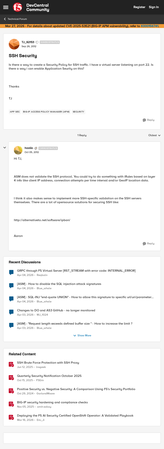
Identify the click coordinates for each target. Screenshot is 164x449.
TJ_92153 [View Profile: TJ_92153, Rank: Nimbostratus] (28, 42)
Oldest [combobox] (154, 135)
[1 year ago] (25, 367)
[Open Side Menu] (5, 7)
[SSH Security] (32, 152)
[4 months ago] (25, 275)
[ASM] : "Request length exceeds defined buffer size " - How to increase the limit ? (74, 323)
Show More (82, 335)
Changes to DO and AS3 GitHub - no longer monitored (56, 310)
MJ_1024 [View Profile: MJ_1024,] (42, 314)
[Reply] (148, 120)
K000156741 (149, 26)
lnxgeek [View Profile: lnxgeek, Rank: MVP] (41, 367)
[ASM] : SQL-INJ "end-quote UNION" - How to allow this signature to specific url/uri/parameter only (84, 297)
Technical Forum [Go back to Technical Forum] (15, 19)
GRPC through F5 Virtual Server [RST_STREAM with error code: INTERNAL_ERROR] (76, 271)
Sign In (154, 7)
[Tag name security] (78, 111)
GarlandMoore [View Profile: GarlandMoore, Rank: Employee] (46, 393)
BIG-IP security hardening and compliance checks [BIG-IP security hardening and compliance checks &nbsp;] (52, 402)
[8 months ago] (25, 406)
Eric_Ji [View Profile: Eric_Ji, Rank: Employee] (40, 420)
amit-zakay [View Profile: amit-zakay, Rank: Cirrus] (44, 406)
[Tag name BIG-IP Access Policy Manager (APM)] (46, 111)
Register (139, 7)
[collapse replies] (4, 147)
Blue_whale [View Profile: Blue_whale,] (44, 288)
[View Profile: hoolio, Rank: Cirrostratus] (18, 150)
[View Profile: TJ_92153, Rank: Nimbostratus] (14, 44)
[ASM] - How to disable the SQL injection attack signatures (59, 284)
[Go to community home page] (31, 7)
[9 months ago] (25, 380)
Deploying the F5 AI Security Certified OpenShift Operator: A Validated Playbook (75, 415)
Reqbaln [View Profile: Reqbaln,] (42, 275)
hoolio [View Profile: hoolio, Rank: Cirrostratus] (29, 148)
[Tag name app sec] (15, 111)
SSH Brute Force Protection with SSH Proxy (48, 362)
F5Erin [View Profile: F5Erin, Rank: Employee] (40, 380)
